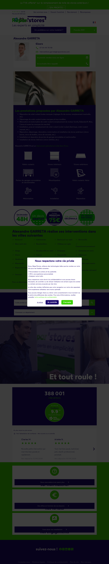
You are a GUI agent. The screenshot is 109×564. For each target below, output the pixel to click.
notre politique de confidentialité (46, 297)
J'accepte (67, 302)
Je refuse (40, 302)
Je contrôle (52, 302)
